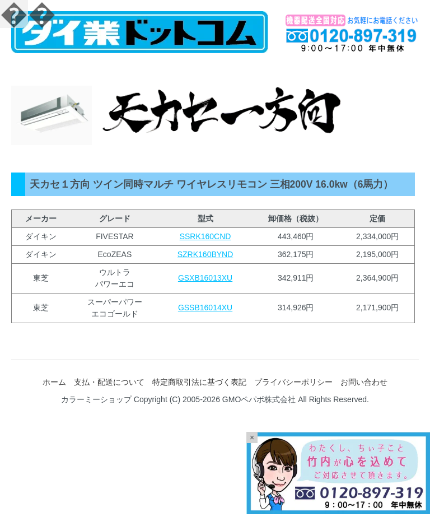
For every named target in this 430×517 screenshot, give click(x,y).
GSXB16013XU (205, 277)
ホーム (54, 382)
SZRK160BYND (205, 254)
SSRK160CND (205, 236)
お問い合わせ (363, 382)
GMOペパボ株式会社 (259, 399)
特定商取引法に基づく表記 (199, 382)
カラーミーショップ (96, 399)
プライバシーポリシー (293, 382)
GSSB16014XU (205, 307)
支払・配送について (109, 382)
